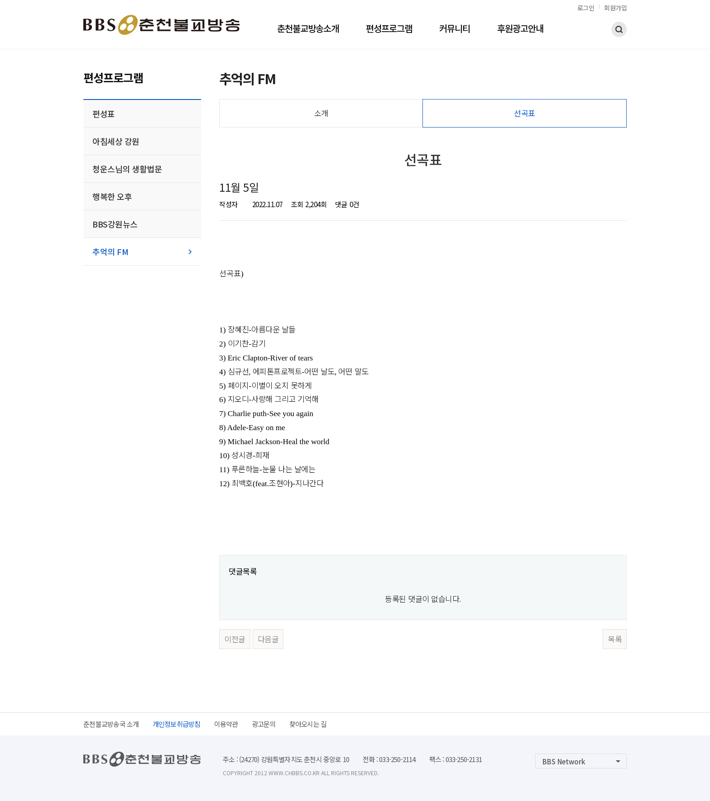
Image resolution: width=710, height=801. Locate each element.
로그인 (586, 7)
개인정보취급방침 (177, 724)
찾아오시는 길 (308, 724)
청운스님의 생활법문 (127, 169)
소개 (321, 112)
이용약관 (226, 724)
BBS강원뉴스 (115, 224)
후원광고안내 (520, 29)
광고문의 (264, 724)
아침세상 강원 (115, 141)
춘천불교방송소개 (308, 29)
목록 (615, 639)
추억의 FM (110, 251)
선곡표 (524, 112)
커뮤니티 (454, 29)
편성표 (103, 113)
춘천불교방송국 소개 (111, 724)
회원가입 (615, 7)
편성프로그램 (389, 29)
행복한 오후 (112, 196)
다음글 (268, 639)
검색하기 (619, 29)
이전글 (234, 639)
